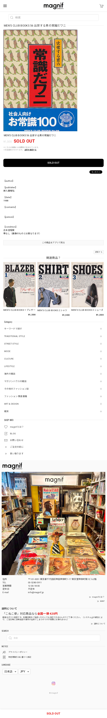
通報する (98, 252)
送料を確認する (30, 150)
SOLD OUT (53, 162)
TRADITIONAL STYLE (14, 336)
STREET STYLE (11, 343)
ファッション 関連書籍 (15, 396)
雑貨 (6, 411)
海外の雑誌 (9, 374)
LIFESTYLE (9, 366)
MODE (7, 351)
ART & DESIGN (11, 404)
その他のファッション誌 (16, 389)
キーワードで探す (13, 328)
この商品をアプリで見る (53, 242)
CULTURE (9, 358)
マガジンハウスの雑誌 (15, 381)
